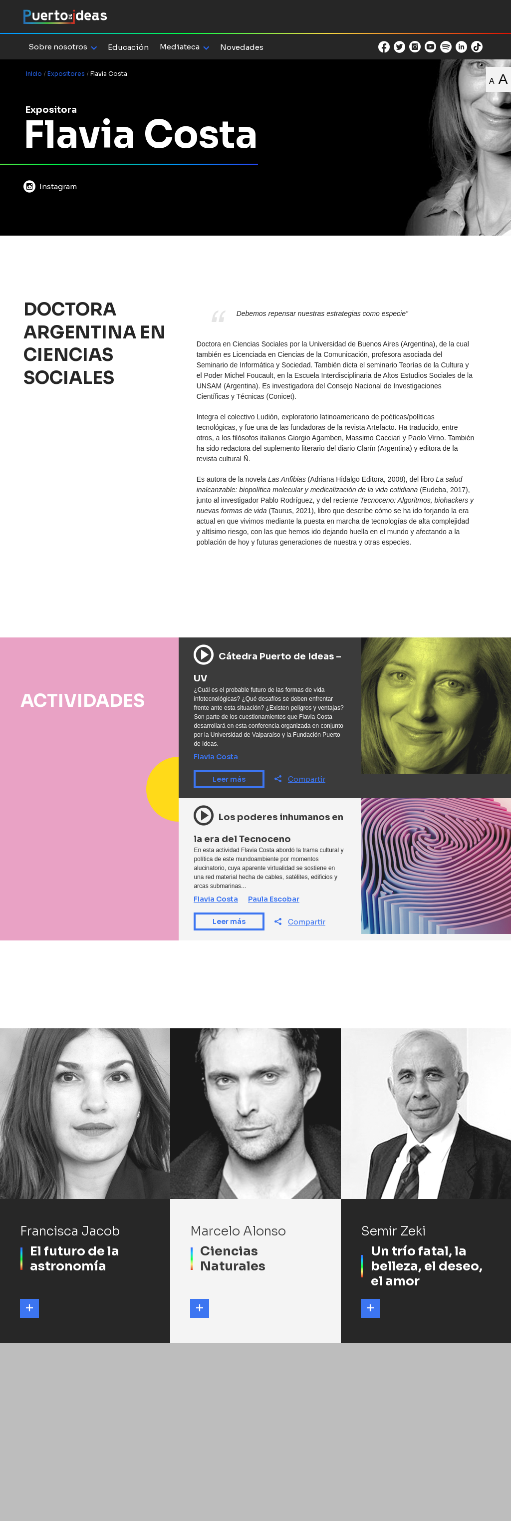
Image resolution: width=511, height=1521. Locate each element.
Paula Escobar (273, 899)
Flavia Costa (216, 756)
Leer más (229, 779)
